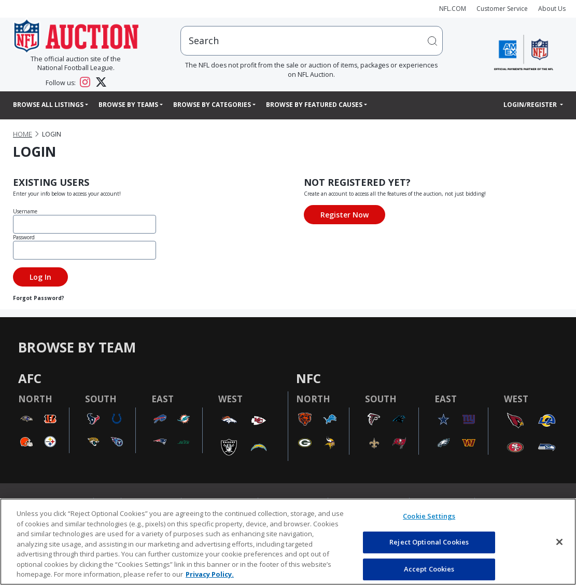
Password (24, 237)
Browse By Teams (128, 104)
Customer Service (502, 8)
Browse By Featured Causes (314, 104)
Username (25, 211)
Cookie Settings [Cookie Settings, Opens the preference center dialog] (429, 516)
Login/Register (530, 104)
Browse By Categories (212, 104)
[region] (288, 541)
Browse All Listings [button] (48, 104)
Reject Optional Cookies (429, 542)
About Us (552, 8)
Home (22, 134)
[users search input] (311, 41)
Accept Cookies (429, 569)
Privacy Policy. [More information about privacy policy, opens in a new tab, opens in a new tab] (210, 574)
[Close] (559, 541)
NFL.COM (452, 8)
